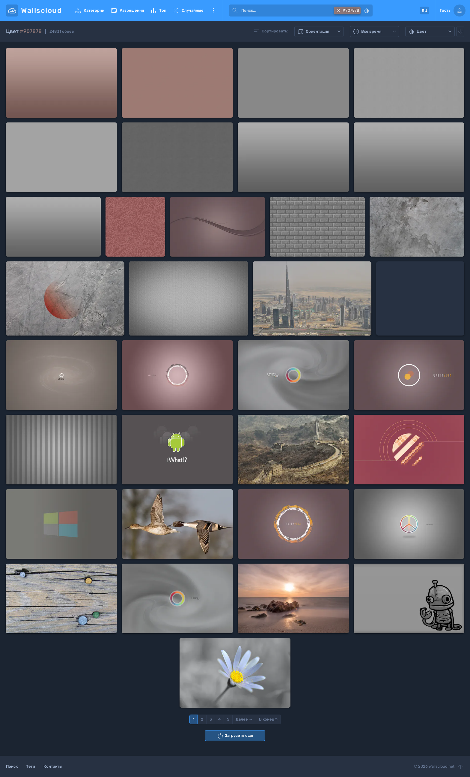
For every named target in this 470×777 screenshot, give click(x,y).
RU (424, 10)
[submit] (235, 11)
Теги (30, 766)
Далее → (244, 719)
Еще (213, 10)
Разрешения (127, 10)
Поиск (12, 766)
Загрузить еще (235, 736)
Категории (89, 10)
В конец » (268, 719)
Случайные (188, 10)
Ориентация (320, 31)
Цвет (431, 31)
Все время (375, 31)
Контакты (52, 766)
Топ (158, 10)
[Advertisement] (420, 298)
